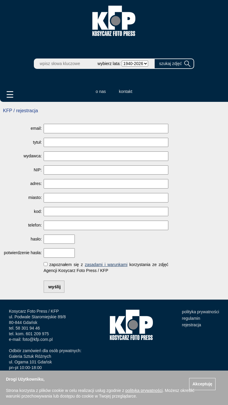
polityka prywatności (200, 311)
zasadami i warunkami (106, 264)
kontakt (125, 91)
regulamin (191, 318)
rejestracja (191, 324)
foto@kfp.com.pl (38, 339)
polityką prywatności (143, 390)
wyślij (54, 286)
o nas (101, 91)
